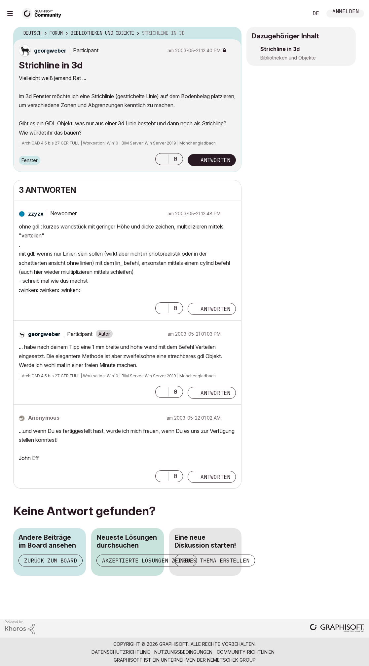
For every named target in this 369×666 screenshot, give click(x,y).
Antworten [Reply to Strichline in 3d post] (215, 160)
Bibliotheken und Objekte (288, 58)
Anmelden (345, 12)
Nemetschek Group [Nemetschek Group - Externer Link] (231, 660)
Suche (296, 13)
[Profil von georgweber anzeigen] (50, 50)
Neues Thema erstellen (214, 560)
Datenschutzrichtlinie (121, 652)
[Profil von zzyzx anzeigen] (36, 213)
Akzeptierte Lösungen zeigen (146, 560)
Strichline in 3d (280, 49)
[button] (162, 159)
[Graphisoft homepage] (337, 628)
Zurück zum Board (50, 560)
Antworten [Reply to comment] (215, 309)
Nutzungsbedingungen (183, 652)
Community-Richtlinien (246, 652)
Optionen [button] (232, 33)
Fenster (29, 160)
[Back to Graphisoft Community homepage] (43, 13)
